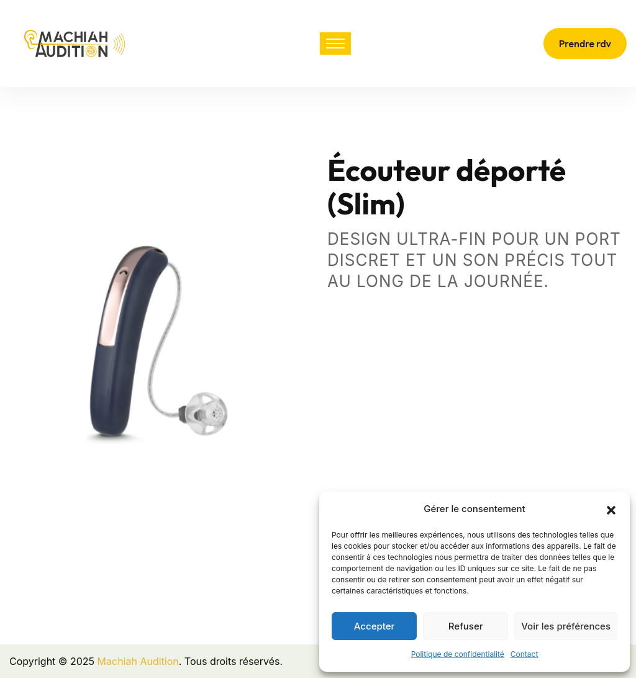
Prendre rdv (585, 43)
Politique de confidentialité (457, 654)
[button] (611, 509)
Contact (524, 654)
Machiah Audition (138, 661)
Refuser (465, 626)
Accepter (374, 626)
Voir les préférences (566, 626)
